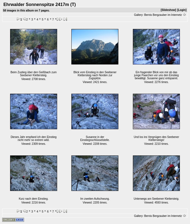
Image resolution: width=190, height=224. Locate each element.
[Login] (181, 9)
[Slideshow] (168, 9)
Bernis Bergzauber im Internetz (165, 14)
